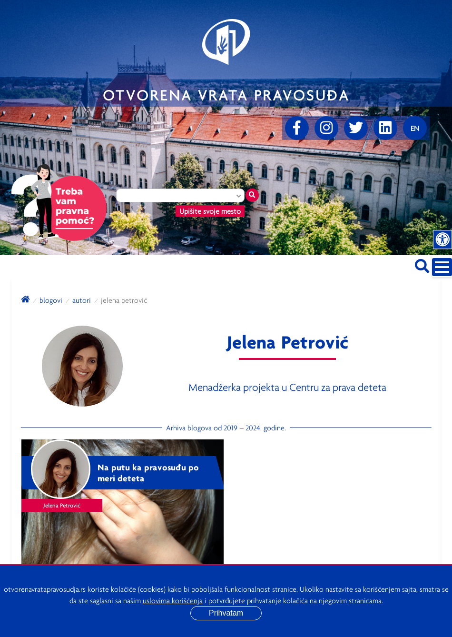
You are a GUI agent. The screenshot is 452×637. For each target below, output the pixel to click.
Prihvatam (226, 613)
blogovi (50, 300)
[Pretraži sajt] (422, 264)
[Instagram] (326, 128)
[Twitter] (356, 128)
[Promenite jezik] (415, 128)
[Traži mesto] (252, 195)
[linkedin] (385, 128)
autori (81, 300)
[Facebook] (297, 128)
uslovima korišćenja (173, 600)
